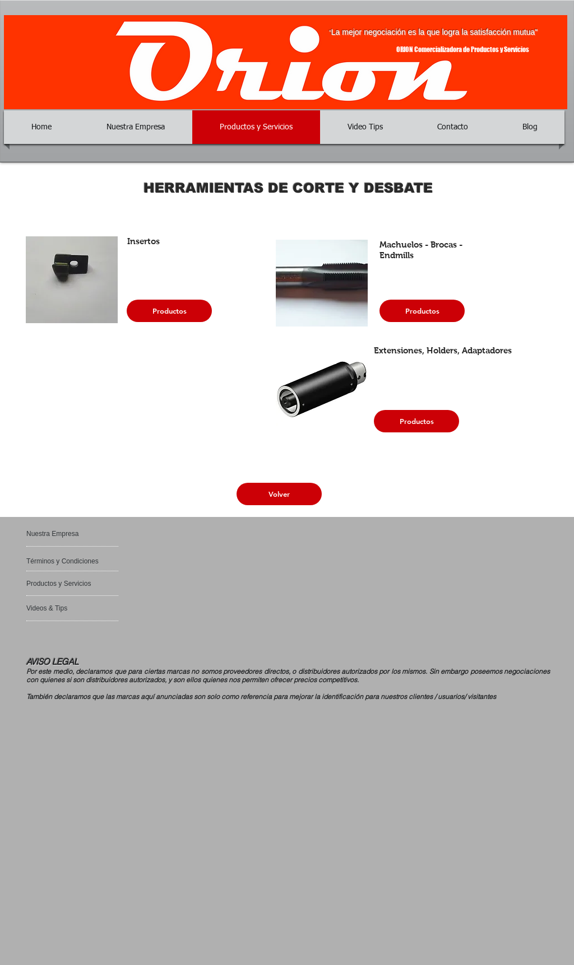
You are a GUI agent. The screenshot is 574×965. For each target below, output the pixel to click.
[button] (72, 279)
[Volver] (279, 494)
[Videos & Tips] (55, 608)
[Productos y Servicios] (60, 583)
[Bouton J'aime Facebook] (60, 634)
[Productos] (169, 311)
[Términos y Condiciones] (64, 561)
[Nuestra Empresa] (69, 533)
